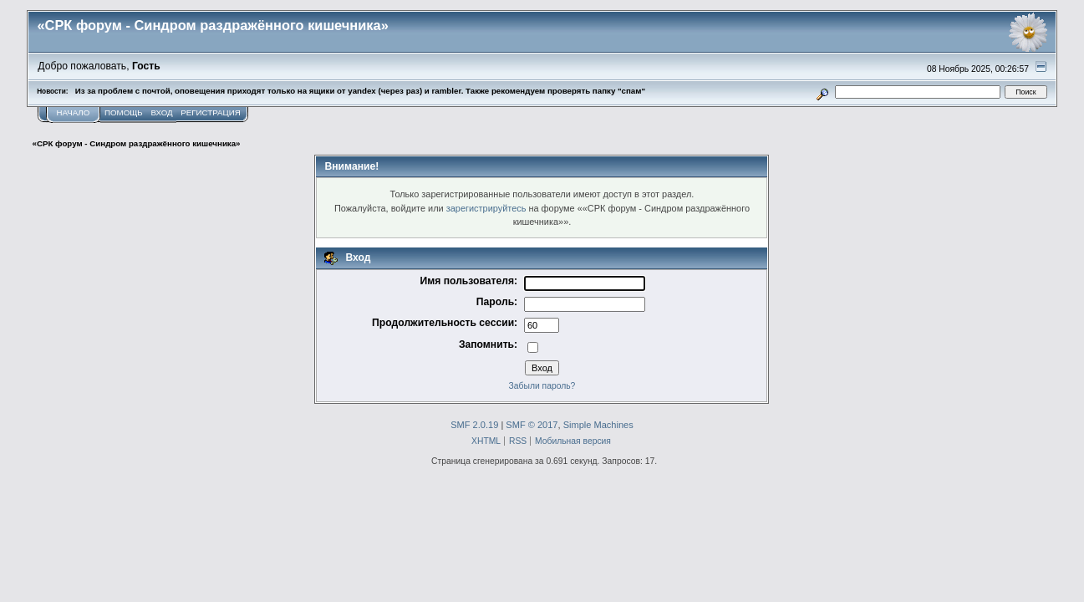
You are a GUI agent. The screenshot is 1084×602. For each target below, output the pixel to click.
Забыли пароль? (542, 385)
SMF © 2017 (531, 425)
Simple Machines (598, 425)
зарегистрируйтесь (486, 208)
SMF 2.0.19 (474, 425)
